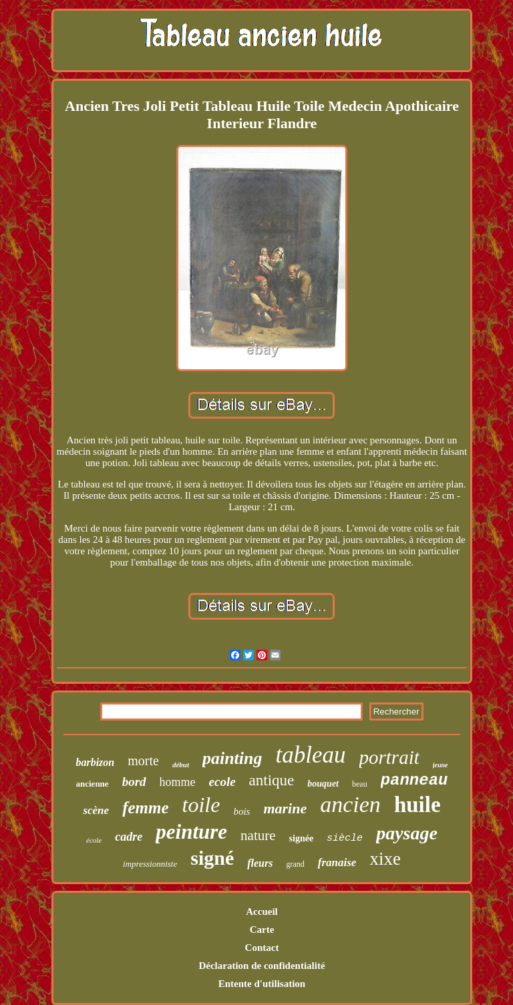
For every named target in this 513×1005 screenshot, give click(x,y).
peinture (191, 831)
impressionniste (150, 864)
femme (145, 808)
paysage (407, 833)
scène (96, 810)
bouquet (323, 784)
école (94, 840)
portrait (389, 757)
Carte (262, 929)
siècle (345, 838)
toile (201, 805)
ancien (350, 804)
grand (295, 864)
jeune (440, 765)
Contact (262, 947)
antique (272, 780)
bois (241, 811)
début (180, 765)
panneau (414, 780)
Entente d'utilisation (261, 983)
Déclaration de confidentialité (261, 965)
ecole (222, 782)
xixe (385, 859)
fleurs (260, 863)
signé (212, 858)
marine (285, 808)
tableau (311, 755)
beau (359, 784)
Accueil (261, 911)
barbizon (94, 762)
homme (178, 782)
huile (417, 805)
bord (134, 782)
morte (143, 760)
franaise (337, 862)
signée (301, 838)
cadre (128, 836)
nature (257, 835)
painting (232, 758)
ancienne (92, 784)
